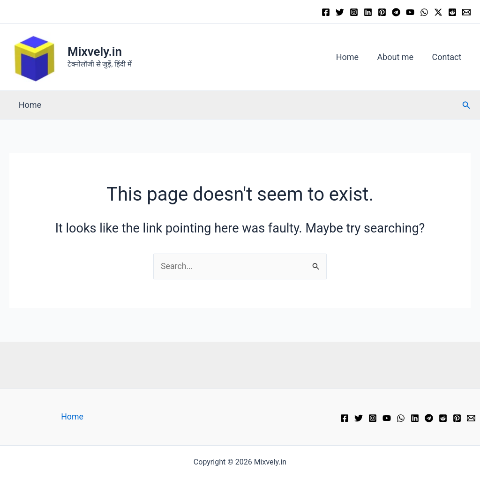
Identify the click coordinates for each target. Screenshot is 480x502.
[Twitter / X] (438, 12)
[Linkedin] (368, 12)
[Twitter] (340, 12)
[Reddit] (452, 12)
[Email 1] (466, 12)
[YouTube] (410, 12)
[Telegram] (396, 12)
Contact (447, 57)
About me (397, 57)
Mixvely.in (95, 52)
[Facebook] (326, 12)
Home (351, 57)
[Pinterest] (382, 12)
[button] (466, 105)
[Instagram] (354, 12)
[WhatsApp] (424, 12)
